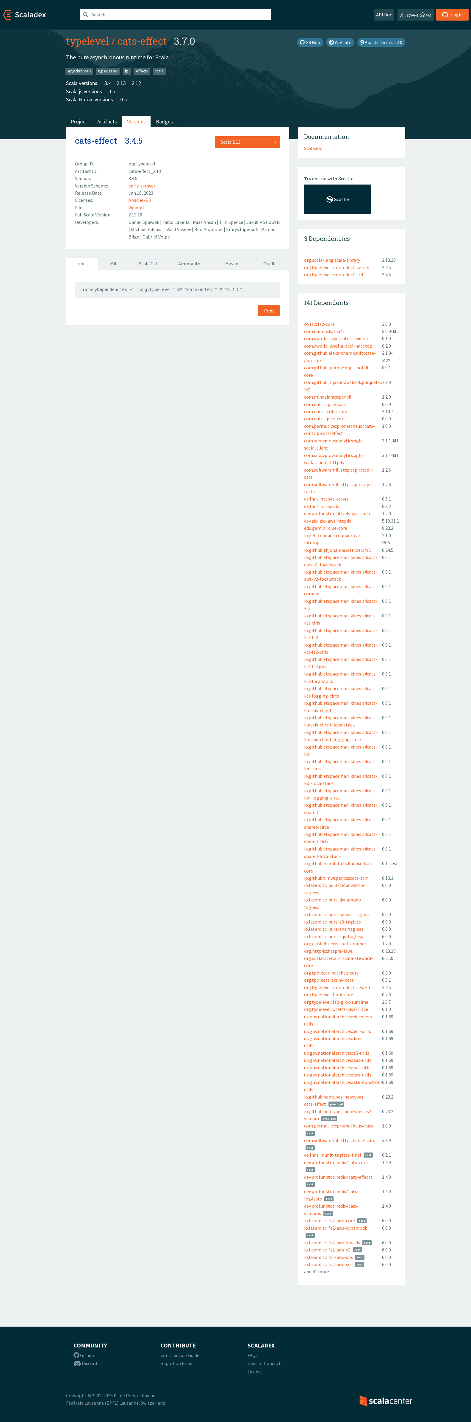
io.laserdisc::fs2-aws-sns (328, 1257)
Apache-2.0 (140, 200)
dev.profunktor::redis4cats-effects (338, 1177)
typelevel (87, 40)
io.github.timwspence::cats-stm (336, 878)
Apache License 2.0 (381, 42)
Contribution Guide (179, 1355)
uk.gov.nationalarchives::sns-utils (338, 1068)
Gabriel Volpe (156, 237)
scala (159, 71)
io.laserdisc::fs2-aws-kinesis (332, 1243)
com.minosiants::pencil (327, 397)
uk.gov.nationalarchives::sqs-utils (337, 1075)
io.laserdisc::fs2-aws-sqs (328, 1264)
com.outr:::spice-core (325, 404)
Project (79, 121)
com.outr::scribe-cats (325, 411)
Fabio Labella (176, 222)
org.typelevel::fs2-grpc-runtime (336, 1002)
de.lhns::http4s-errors (326, 499)
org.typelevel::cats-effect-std (333, 275)
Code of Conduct (264, 1363)
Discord (85, 1363)
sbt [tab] (81, 264)
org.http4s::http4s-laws (328, 951)
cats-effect (142, 40)
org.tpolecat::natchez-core (331, 973)
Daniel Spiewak (144, 222)
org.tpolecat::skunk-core (329, 980)
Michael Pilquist (147, 229)
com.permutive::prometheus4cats (338, 1126)
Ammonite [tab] (189, 264)
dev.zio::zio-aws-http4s (327, 521)
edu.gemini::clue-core (325, 528)
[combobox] (247, 142)
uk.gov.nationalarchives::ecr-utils (337, 1031)
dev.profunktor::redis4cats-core (336, 1162)
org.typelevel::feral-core (328, 994)
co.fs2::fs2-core (319, 324)
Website (340, 42)
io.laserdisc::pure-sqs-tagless (333, 936)
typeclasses (108, 71)
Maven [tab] (231, 264)
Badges (164, 121)
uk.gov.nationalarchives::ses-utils (337, 1060)
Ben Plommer (209, 229)
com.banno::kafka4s (324, 331)
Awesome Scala (415, 14)
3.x (107, 83)
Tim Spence (231, 222)
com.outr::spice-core (325, 419)
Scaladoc (313, 148)
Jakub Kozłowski (263, 222)
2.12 (136, 83)
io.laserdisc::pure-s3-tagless (332, 922)
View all (136, 207)
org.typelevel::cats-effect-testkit (337, 987)
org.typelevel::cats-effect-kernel (337, 267)
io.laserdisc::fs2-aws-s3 (327, 1250)
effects (142, 71)
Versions (136, 121)
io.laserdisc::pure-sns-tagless (333, 929)
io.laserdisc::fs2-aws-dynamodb (335, 1228)
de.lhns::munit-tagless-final (332, 1155)
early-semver (142, 186)
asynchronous (79, 71)
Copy (269, 311)
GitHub (310, 42)
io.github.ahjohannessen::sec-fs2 (337, 550)
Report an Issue (176, 1363)
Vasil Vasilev (179, 229)
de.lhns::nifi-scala (321, 506)
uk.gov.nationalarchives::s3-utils (336, 1053)
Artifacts (107, 121)
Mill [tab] (114, 264)
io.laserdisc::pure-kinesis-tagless (337, 914)
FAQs (253, 1355)
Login (452, 15)
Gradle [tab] (270, 264)
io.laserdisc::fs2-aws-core (329, 1220)
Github (83, 1355)
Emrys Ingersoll (242, 229)
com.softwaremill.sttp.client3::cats (339, 1140)
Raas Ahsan (205, 222)
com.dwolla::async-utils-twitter (336, 338)
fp (127, 71)
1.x (112, 91)
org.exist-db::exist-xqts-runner (335, 944)
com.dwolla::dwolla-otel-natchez (338, 346)
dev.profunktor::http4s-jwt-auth (337, 513)
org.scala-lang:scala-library (332, 260)
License (255, 1372)
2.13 (121, 83)
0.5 (123, 99)
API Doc (384, 15)
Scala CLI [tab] (148, 264)
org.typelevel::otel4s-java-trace (336, 1009)
